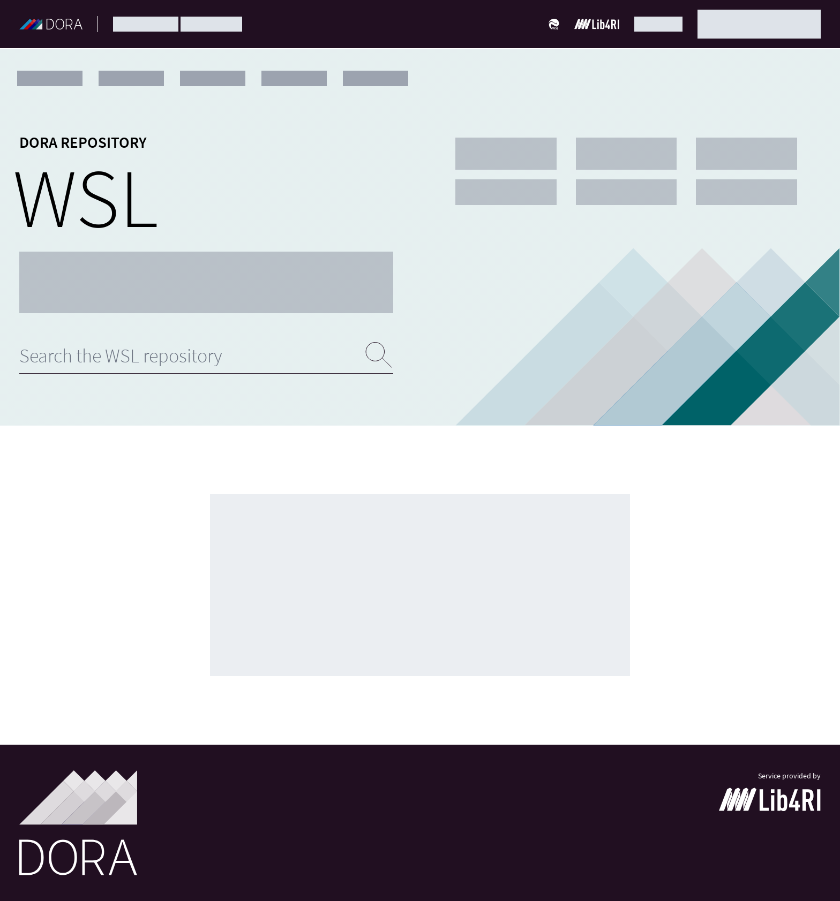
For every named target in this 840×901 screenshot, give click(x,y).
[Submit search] (379, 355)
